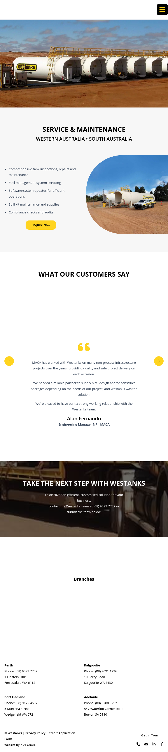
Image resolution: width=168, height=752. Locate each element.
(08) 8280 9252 (106, 703)
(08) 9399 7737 (26, 671)
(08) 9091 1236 (106, 671)
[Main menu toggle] (162, 10)
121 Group (28, 745)
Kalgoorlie (92, 665)
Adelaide (91, 697)
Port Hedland (14, 697)
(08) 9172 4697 (26, 703)
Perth (8, 665)
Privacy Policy (35, 733)
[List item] (138, 744)
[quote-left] (84, 347)
